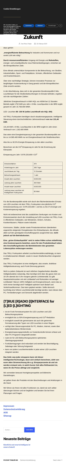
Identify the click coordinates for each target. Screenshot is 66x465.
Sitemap (7, 416)
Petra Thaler (28, 44)
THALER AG (13, 460)
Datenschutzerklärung (14, 409)
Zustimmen (29, 25)
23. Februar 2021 (42, 44)
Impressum (8, 406)
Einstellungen (6, 34)
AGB (5, 412)
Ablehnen (40, 25)
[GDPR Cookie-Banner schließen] (60, 25)
